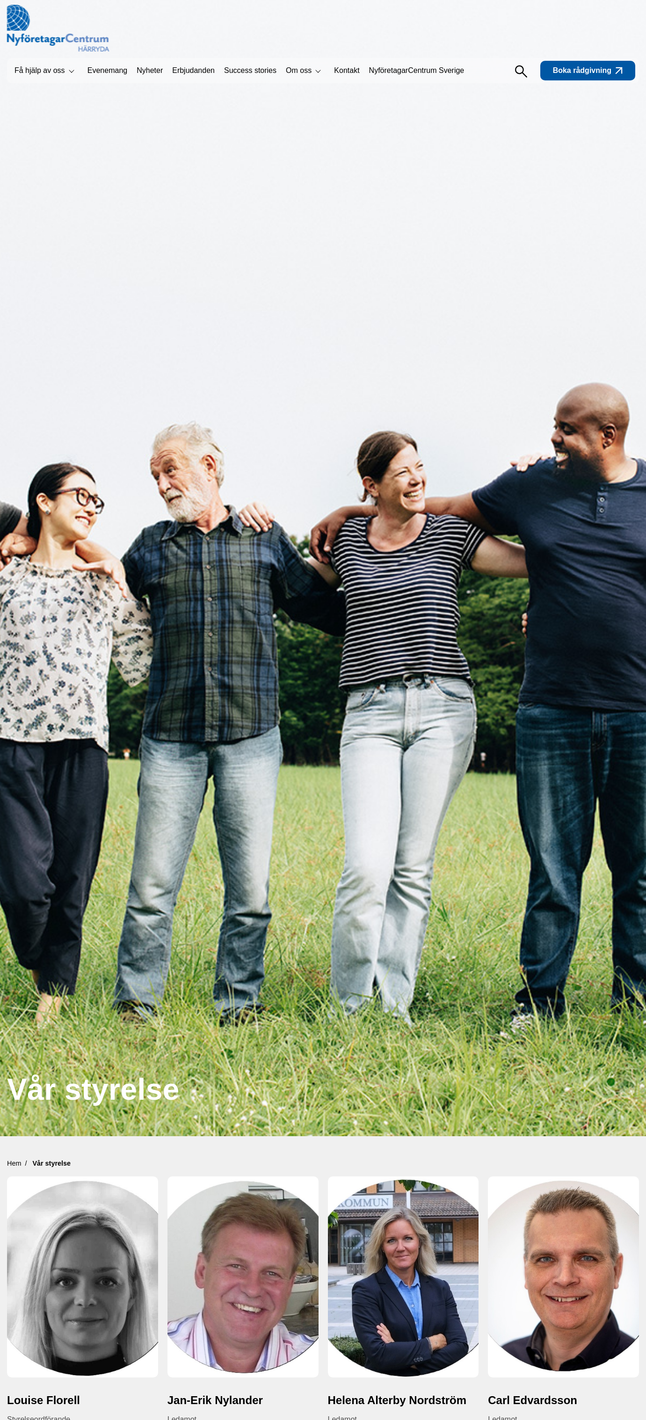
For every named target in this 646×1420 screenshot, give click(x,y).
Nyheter (150, 70)
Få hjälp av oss (40, 70)
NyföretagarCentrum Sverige (417, 70)
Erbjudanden (193, 70)
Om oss (299, 70)
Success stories (250, 70)
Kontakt (346, 70)
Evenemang (107, 70)
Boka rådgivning (588, 70)
